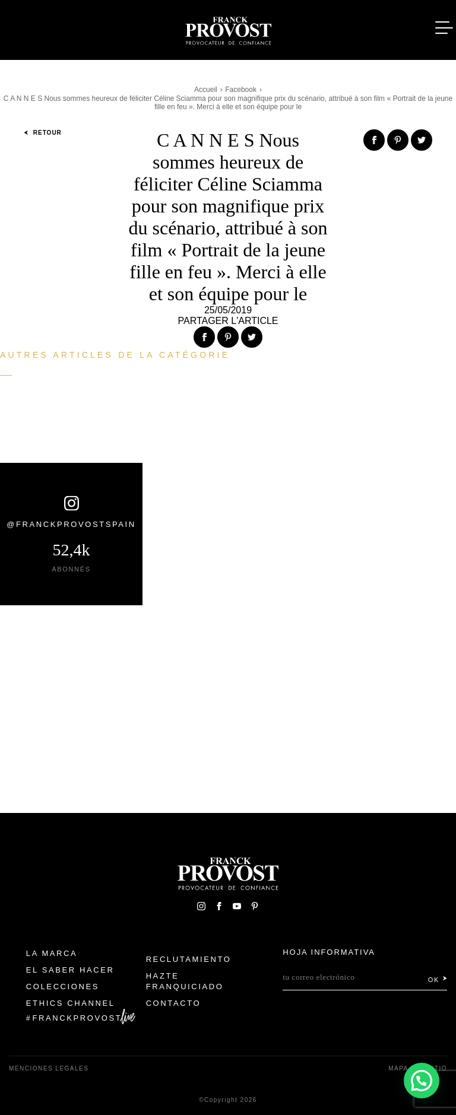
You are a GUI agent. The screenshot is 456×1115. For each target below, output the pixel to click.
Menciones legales (48, 1068)
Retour (43, 132)
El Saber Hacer (70, 969)
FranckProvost (77, 1018)
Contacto (173, 1003)
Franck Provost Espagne (228, 28)
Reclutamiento (189, 959)
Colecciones (62, 986)
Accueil (205, 89)
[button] (421, 1079)
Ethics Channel (70, 1003)
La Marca (52, 953)
